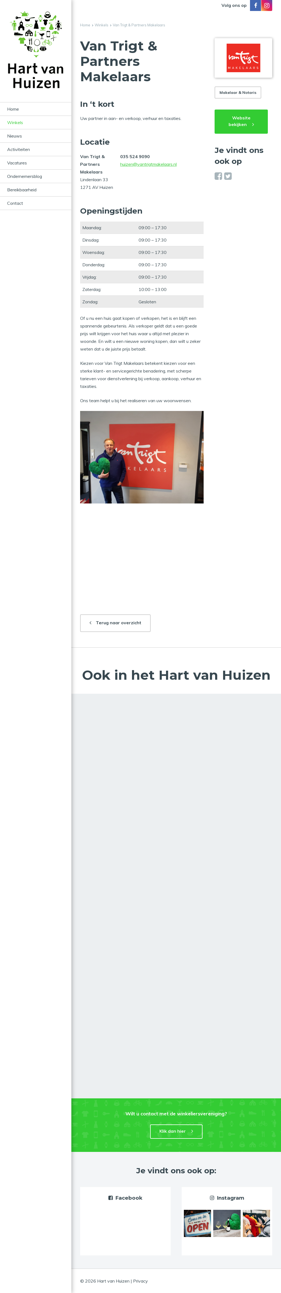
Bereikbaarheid (21, 189)
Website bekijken (240, 121)
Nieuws (14, 136)
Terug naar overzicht (118, 622)
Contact (15, 203)
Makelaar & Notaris (238, 92)
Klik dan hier (172, 1131)
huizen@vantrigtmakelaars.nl (148, 164)
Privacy (140, 1281)
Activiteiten (18, 149)
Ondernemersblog (24, 176)
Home (13, 109)
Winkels (15, 122)
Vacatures (17, 163)
